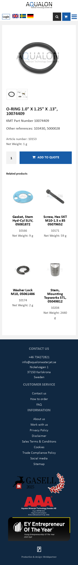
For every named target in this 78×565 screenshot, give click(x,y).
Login (6, 17)
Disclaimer (39, 435)
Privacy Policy (39, 430)
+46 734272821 (39, 357)
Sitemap (39, 463)
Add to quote (45, 157)
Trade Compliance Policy (39, 452)
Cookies (39, 447)
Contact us (39, 393)
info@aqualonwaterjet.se (39, 362)
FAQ (39, 404)
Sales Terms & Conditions (39, 441)
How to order (39, 398)
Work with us (39, 424)
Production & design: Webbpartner (39, 556)
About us (39, 418)
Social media (39, 458)
